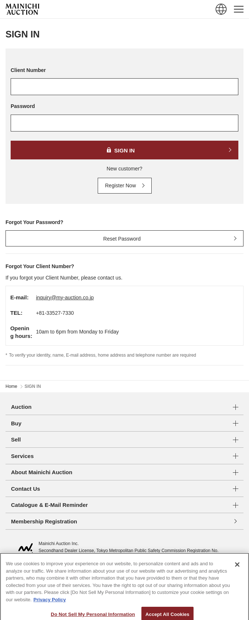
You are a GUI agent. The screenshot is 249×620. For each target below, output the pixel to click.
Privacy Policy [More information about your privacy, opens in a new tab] (49, 606)
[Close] (237, 571)
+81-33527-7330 (55, 313)
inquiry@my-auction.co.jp (65, 297)
